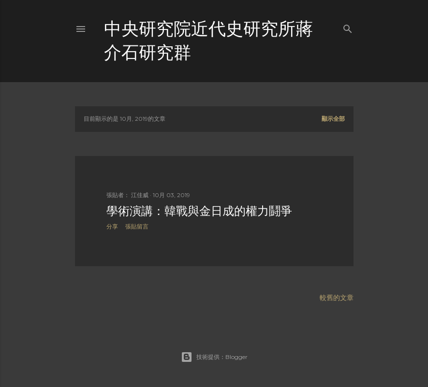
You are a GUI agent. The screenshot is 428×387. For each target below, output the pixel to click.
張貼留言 (136, 226)
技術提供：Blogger (214, 357)
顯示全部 (333, 118)
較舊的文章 (337, 297)
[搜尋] (348, 26)
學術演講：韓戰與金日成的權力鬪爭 (199, 210)
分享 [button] (112, 226)
